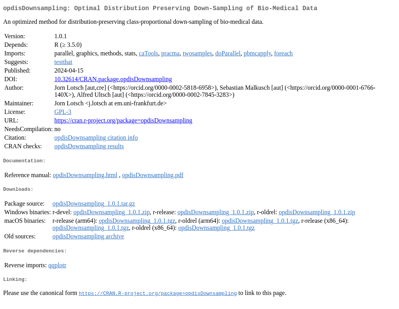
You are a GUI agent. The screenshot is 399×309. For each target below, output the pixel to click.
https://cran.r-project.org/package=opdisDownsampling (123, 122)
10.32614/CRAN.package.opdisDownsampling (113, 80)
